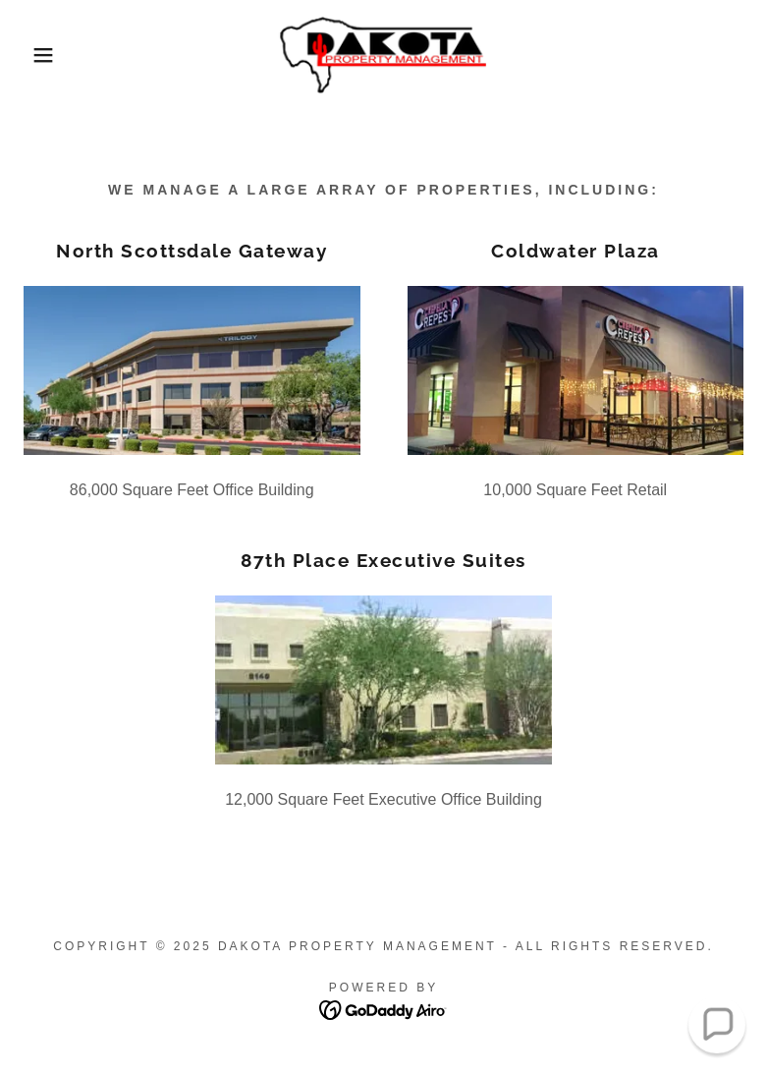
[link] (383, 55)
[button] (38, 55)
